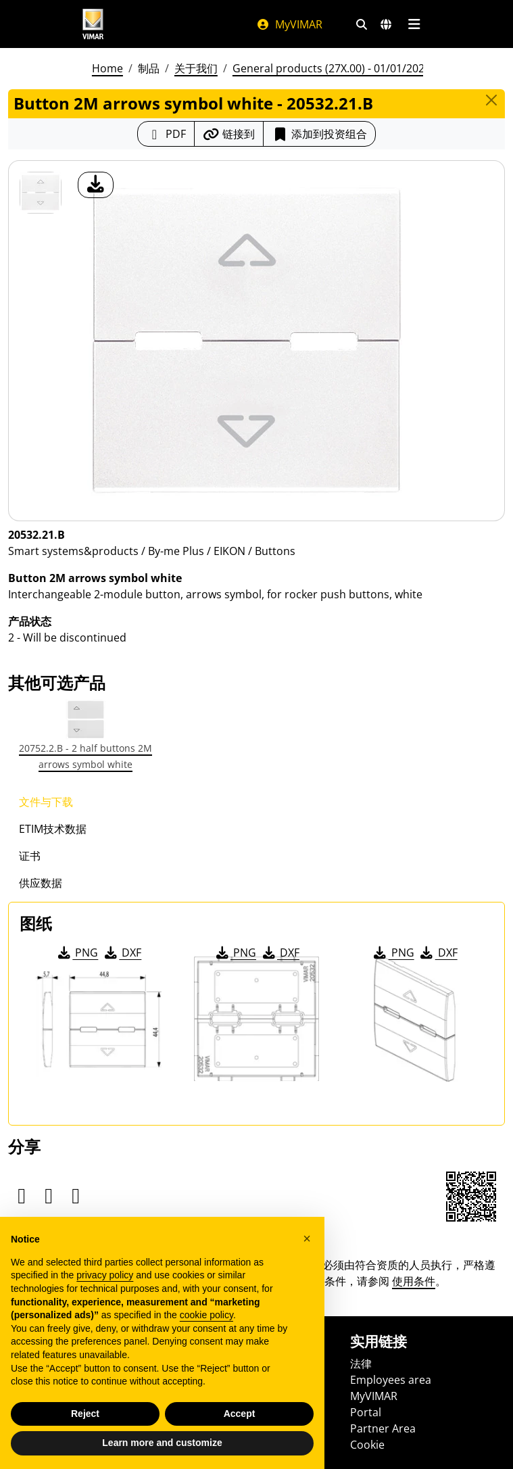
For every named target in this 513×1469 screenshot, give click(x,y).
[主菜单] (414, 24)
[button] (307, 1238)
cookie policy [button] (206, 1314)
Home (107, 68)
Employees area (390, 1379)
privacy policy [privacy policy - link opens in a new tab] (104, 1275)
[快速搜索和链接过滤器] (361, 24)
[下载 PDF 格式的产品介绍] (166, 134)
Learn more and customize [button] (162, 1442)
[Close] (491, 100)
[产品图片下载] (96, 185)
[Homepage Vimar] (93, 24)
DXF (121, 952)
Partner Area (383, 1428)
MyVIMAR (289, 24)
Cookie (367, 1444)
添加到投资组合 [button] (319, 133)
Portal (365, 1412)
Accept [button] (239, 1413)
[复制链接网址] (229, 134)
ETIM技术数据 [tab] (53, 828)
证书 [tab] (30, 855)
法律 (361, 1363)
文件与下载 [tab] (46, 801)
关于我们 (196, 68)
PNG (76, 952)
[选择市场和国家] (386, 24)
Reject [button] (85, 1413)
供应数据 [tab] (40, 882)
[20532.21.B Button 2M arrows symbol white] (41, 193)
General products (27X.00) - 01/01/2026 (332, 68)
